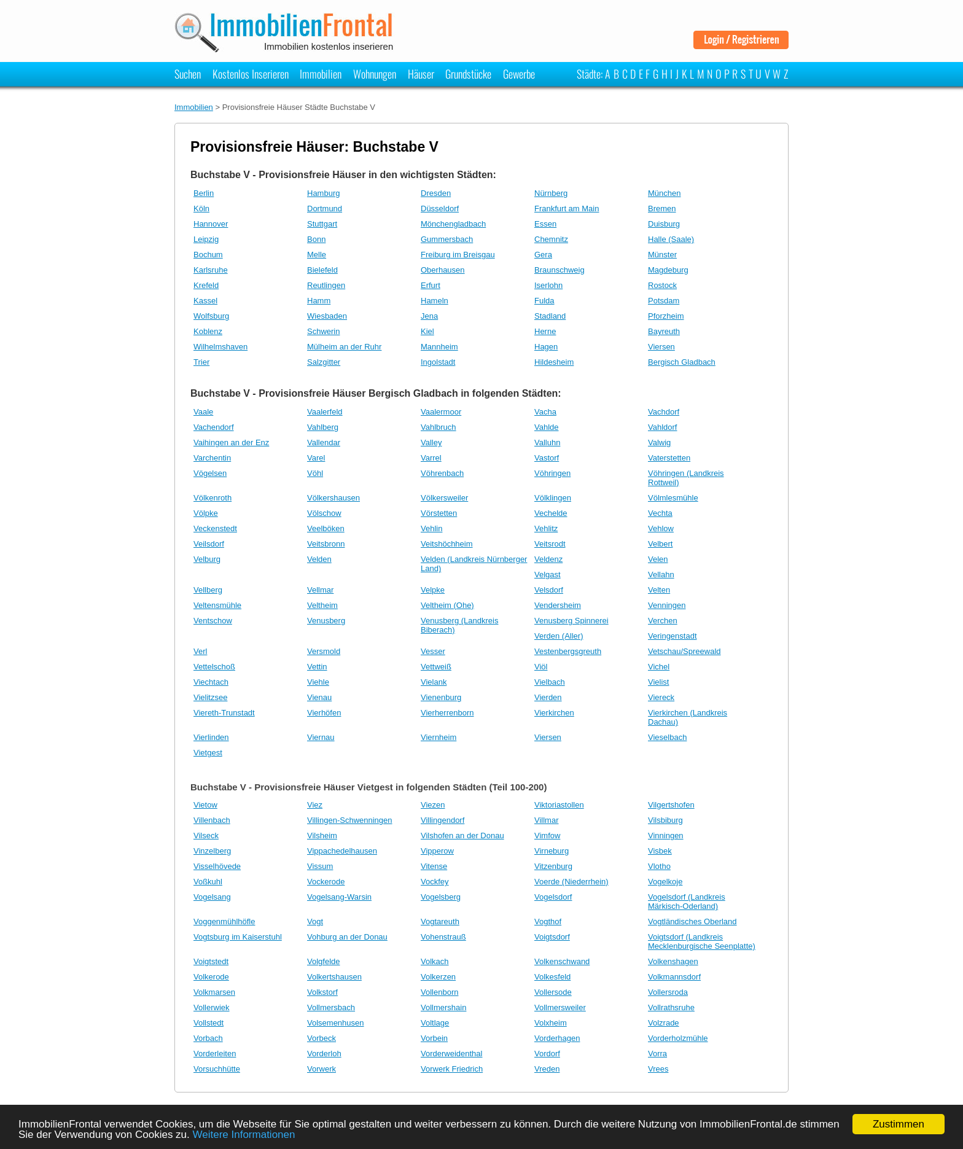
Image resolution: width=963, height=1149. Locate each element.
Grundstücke (468, 74)
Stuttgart (322, 223)
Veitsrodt (550, 543)
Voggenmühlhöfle (224, 921)
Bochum (208, 254)
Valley (431, 442)
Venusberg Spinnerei (571, 620)
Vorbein (434, 1038)
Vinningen (666, 835)
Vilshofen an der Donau (462, 835)
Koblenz (207, 331)
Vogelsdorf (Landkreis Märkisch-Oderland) (686, 901)
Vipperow (437, 850)
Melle (316, 254)
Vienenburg (441, 697)
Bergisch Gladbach (681, 362)
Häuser (421, 74)
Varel (316, 457)
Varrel (431, 457)
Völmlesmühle (673, 497)
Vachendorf (213, 427)
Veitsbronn (326, 543)
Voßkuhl (207, 881)
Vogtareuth (440, 921)
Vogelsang (212, 897)
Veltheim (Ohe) (447, 605)
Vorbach (208, 1038)
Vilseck (206, 835)
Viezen (433, 804)
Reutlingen (326, 285)
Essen (545, 223)
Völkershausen (333, 497)
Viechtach (210, 682)
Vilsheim (322, 835)
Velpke (433, 589)
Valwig (659, 442)
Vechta (660, 513)
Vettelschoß (214, 666)
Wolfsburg (211, 316)
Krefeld (206, 285)
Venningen (666, 605)
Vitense (434, 866)
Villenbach (211, 820)
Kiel (427, 331)
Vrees (658, 1068)
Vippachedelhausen (342, 850)
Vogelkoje (665, 881)
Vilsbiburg (665, 820)
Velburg (206, 559)
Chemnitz (551, 239)
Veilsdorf (208, 543)
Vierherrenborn (447, 712)
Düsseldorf (440, 208)
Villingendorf (442, 820)
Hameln (434, 300)
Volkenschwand (562, 961)
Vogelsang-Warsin (339, 897)
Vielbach (549, 682)
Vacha (545, 411)
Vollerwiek (211, 1007)
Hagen (546, 346)
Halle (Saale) (671, 239)
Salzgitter (323, 362)
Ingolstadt (438, 362)
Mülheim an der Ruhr (344, 346)
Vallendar (323, 442)
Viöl (540, 666)
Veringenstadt (672, 636)
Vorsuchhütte (216, 1068)
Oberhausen (443, 270)
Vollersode (553, 992)
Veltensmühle (217, 605)
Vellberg (207, 589)
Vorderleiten (214, 1053)
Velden (319, 559)
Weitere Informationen (244, 1134)
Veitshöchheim (447, 543)
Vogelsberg (441, 897)
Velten (659, 589)
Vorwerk (321, 1068)
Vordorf (547, 1053)
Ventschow (212, 620)
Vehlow (661, 528)
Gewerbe (519, 74)
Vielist (658, 682)
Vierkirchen (554, 712)
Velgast (547, 574)
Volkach (435, 961)
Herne (545, 331)
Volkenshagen (673, 961)
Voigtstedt (210, 961)
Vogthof (547, 921)
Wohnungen (374, 74)
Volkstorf (322, 992)
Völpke (205, 513)
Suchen (187, 74)
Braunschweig (559, 270)
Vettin (317, 666)
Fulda (544, 300)
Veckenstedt (215, 528)
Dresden (436, 193)
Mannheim (439, 346)
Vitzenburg (553, 866)
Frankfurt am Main (566, 208)
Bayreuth (664, 331)
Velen (658, 559)
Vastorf (546, 457)
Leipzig (206, 239)
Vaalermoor (441, 411)
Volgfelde (323, 961)
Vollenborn (439, 992)
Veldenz (548, 559)
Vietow (205, 804)
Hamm (318, 300)
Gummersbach (447, 239)
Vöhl (315, 473)
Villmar (546, 820)
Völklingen (552, 497)
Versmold (323, 651)
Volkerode (211, 976)
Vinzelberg (212, 850)
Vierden (548, 697)
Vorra (657, 1053)
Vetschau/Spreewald (684, 651)
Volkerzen (438, 976)
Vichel (658, 666)
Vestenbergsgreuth (567, 651)
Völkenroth (212, 497)
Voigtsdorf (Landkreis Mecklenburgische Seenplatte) (701, 941)
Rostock (662, 285)
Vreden (546, 1068)
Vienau (319, 697)
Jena (429, 316)
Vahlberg (322, 427)
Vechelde (550, 513)
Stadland (550, 316)
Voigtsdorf (552, 936)
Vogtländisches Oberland (692, 921)
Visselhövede (217, 866)
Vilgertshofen (671, 804)
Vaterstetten (669, 457)
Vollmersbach (331, 1007)
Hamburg (323, 193)
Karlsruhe (210, 270)
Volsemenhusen (335, 1022)
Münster (662, 254)
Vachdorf (663, 411)
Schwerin (323, 331)
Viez (314, 804)
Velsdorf (548, 589)
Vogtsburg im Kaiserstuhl (237, 936)
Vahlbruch (438, 427)
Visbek (660, 850)
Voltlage (435, 1022)
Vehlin (431, 528)
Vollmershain (443, 1007)
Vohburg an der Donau (347, 936)
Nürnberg (550, 193)
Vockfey (435, 881)
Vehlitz (546, 528)
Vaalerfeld (325, 411)
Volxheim (550, 1022)
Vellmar (320, 589)
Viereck (661, 697)
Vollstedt (208, 1022)
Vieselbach (667, 737)
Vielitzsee (210, 697)
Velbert (660, 543)
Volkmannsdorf (674, 976)
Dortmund (324, 208)
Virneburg (551, 850)
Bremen (662, 208)
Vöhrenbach (442, 473)
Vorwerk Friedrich (452, 1068)
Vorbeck (321, 1038)
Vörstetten (439, 513)
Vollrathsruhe (671, 1007)
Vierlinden (211, 737)
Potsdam (663, 300)
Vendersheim (557, 605)
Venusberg (326, 620)
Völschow (324, 513)
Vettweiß (436, 666)
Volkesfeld (552, 976)
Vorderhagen (557, 1038)
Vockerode (326, 881)
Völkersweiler (444, 497)
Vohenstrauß (443, 936)
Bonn (316, 239)
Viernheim (438, 737)
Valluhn (547, 442)
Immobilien (320, 74)
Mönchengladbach (453, 223)
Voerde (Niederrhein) (571, 881)
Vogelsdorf (553, 897)
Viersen (661, 346)
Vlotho (659, 866)
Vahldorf (662, 427)
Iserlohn (548, 285)
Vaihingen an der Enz (231, 442)
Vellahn (661, 574)
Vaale (203, 411)
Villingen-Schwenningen (349, 820)
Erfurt (430, 285)
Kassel (205, 300)
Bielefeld (322, 270)
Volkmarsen (214, 992)
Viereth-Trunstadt (224, 712)
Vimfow (547, 835)
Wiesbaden (327, 316)
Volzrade (663, 1022)
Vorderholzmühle (678, 1038)
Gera (543, 254)
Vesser (433, 651)
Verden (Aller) (558, 636)
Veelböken (326, 528)
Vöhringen (552, 473)
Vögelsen (210, 473)
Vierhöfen (324, 712)
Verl (200, 651)
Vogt (315, 921)
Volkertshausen (334, 976)
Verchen (662, 620)
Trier (201, 362)
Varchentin (212, 457)
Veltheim (322, 605)
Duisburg (664, 223)
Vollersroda (668, 992)
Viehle (318, 682)
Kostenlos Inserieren (250, 74)
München (664, 193)
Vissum (320, 866)
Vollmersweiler (560, 1007)
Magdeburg (668, 270)
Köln (201, 208)
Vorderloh (324, 1053)
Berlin (203, 193)
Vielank (433, 682)
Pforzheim (666, 316)
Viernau (321, 737)
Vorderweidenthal (451, 1053)
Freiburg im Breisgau (458, 254)
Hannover (210, 223)
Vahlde (546, 427)
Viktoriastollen (559, 804)
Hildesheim (554, 362)
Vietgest (207, 752)
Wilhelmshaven (220, 346)
